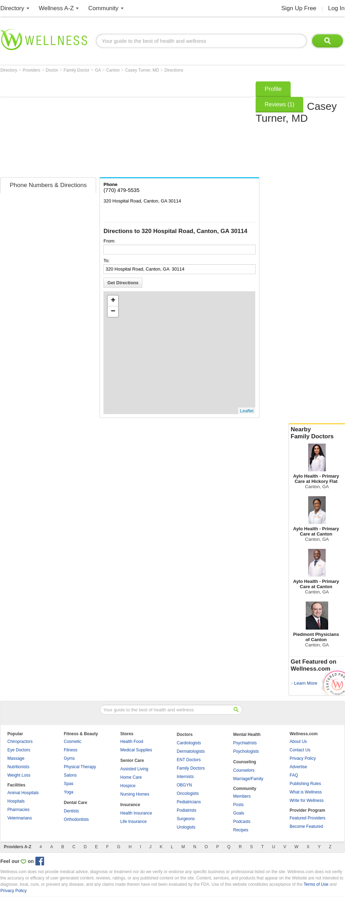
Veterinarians (19, 818)
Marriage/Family (248, 778)
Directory (12, 8)
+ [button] (113, 300)
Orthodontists (76, 819)
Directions (173, 70)
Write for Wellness (307, 800)
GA (98, 70)
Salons (70, 775)
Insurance (130, 804)
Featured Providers (307, 818)
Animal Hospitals (23, 792)
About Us (298, 741)
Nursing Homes (134, 794)
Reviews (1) (279, 104)
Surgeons (186, 818)
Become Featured (306, 826)
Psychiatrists (245, 742)
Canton (113, 70)
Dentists (71, 811)
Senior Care (132, 760)
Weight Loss (19, 775)
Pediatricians (189, 801)
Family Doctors (191, 768)
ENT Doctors (189, 759)
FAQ (294, 775)
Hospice (127, 785)
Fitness (70, 750)
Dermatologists (191, 751)
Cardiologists (189, 742)
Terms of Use (316, 884)
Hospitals (16, 801)
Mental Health (247, 734)
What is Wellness (306, 792)
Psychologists (246, 751)
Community (103, 8)
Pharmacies (18, 809)
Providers (31, 70)
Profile (273, 89)
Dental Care (75, 802)
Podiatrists (186, 810)
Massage (16, 758)
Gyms (69, 758)
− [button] (113, 311)
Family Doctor (76, 70)
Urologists (186, 827)
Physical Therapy (80, 766)
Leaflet (246, 410)
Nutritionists (18, 766)
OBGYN (184, 785)
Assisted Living (134, 768)
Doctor (53, 70)
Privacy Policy (303, 758)
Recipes (240, 830)
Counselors (244, 770)
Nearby (317, 433)
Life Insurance (133, 821)
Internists (185, 776)
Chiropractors (20, 741)
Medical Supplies (136, 750)
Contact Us (300, 750)
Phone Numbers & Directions (48, 185)
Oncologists (188, 793)
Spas (68, 783)
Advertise (298, 766)
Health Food (131, 741)
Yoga (68, 792)
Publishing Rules (305, 783)
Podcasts (241, 821)
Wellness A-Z (56, 8)
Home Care (131, 777)
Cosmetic (72, 741)
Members (242, 796)
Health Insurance (136, 813)
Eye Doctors (18, 750)
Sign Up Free (298, 8)
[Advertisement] (125, 127)
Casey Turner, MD (142, 70)
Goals (238, 813)
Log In (336, 8)
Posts (238, 804)
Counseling (244, 761)
